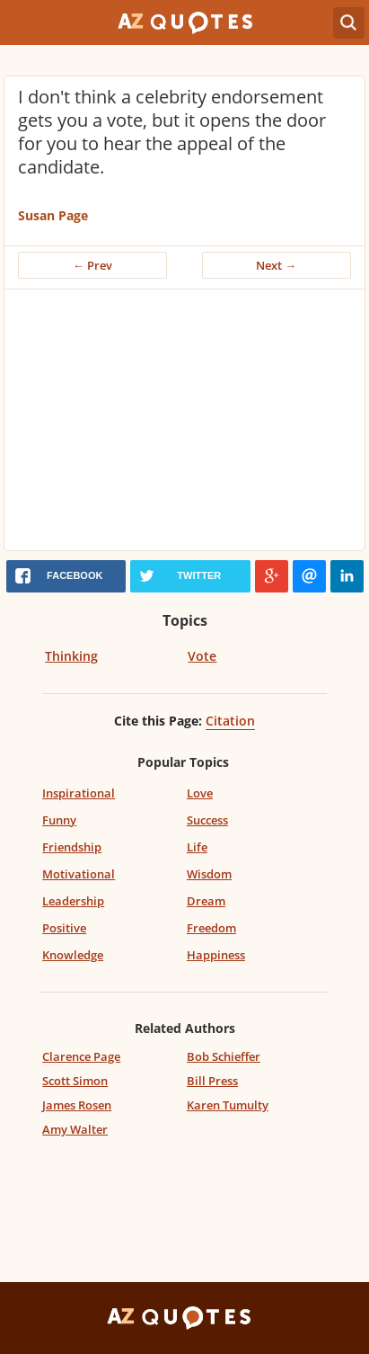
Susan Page (53, 215)
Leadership (73, 901)
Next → (276, 265)
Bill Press (212, 1081)
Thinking (71, 655)
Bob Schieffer (223, 1056)
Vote (202, 655)
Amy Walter (75, 1129)
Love (200, 793)
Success (207, 820)
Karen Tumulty (227, 1105)
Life (197, 847)
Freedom (211, 928)
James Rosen (76, 1105)
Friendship (71, 847)
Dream (206, 901)
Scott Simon (75, 1081)
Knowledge (72, 955)
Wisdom (209, 874)
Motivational (78, 874)
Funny (59, 820)
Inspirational (78, 793)
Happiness (216, 955)
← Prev (92, 265)
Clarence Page (81, 1056)
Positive (64, 928)
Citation (230, 720)
